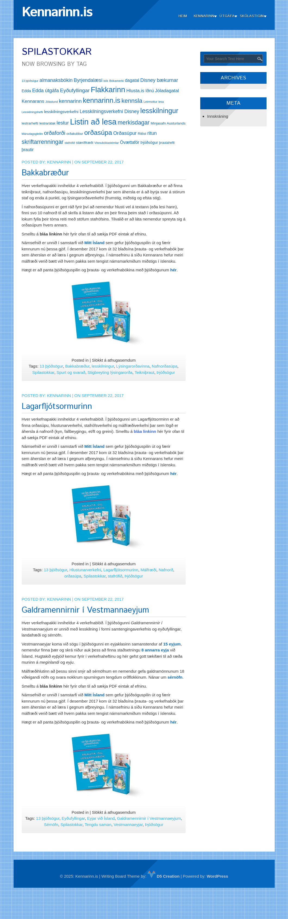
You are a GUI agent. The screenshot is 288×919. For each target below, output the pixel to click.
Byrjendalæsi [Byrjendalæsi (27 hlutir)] (88, 80)
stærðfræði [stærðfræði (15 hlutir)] (84, 143)
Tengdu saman (98, 824)
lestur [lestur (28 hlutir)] (63, 123)
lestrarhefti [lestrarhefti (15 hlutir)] (30, 123)
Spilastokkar (43, 372)
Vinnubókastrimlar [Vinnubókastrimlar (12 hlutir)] (106, 142)
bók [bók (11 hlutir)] (106, 80)
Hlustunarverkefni (85, 569)
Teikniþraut (144, 372)
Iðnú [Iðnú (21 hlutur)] (149, 90)
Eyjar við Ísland (101, 818)
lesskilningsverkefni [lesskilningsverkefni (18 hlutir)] (61, 112)
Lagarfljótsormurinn (57, 406)
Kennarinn (204, 16)
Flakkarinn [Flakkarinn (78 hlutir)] (108, 89)
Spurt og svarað (71, 372)
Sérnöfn (51, 824)
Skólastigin (252, 16)
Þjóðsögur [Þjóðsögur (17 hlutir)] (149, 142)
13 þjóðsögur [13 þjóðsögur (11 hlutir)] (30, 80)
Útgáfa (227, 16)
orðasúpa (73, 576)
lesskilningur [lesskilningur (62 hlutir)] (159, 110)
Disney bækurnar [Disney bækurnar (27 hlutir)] (159, 80)
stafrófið (115, 576)
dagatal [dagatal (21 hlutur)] (132, 80)
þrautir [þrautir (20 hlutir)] (28, 149)
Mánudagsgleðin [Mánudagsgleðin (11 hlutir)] (32, 133)
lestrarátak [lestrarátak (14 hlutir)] (47, 123)
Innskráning (217, 116)
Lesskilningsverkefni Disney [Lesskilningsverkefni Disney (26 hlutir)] (109, 111)
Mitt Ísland (94, 242)
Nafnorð (166, 569)
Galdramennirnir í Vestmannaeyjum (85, 610)
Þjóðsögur (165, 372)
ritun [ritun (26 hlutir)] (152, 133)
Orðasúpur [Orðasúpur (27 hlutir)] (125, 133)
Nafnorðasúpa (164, 366)
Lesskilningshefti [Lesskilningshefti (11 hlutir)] (32, 112)
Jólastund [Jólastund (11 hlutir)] (51, 101)
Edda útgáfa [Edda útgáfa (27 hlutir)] (45, 90)
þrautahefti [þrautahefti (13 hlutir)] (167, 143)
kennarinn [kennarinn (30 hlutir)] (70, 101)
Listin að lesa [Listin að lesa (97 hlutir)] (93, 121)
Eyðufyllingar (73, 818)
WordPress (217, 876)
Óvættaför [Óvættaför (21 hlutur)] (129, 142)
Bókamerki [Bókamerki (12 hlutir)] (116, 80)
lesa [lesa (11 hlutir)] (161, 101)
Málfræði (148, 569)
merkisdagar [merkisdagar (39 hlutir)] (133, 122)
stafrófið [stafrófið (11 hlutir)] (70, 142)
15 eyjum (172, 644)
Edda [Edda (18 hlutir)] (26, 91)
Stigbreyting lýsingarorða (109, 372)
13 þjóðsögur (51, 366)
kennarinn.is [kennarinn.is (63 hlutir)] (101, 100)
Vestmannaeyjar (128, 824)
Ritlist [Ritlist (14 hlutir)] (142, 134)
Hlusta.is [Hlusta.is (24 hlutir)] (135, 90)
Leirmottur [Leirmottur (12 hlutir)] (150, 101)
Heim (183, 16)
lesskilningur (103, 366)
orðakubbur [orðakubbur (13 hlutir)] (75, 134)
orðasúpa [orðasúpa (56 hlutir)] (98, 132)
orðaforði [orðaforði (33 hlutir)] (54, 133)
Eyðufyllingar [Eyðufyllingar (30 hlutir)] (75, 90)
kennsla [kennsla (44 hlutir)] (131, 100)
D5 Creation (164, 876)
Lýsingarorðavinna (133, 366)
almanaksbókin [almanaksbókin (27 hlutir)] (56, 80)
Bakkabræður (45, 173)
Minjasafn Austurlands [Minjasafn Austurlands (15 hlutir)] (168, 123)
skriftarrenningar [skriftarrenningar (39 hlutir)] (43, 142)
